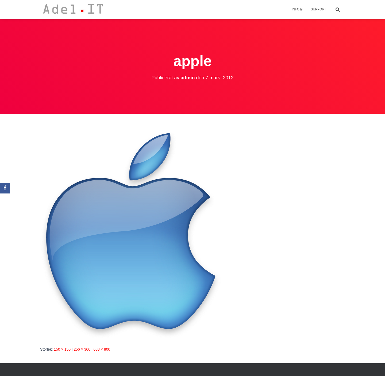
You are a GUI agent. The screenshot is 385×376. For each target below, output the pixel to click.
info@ (297, 9)
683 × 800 (102, 349)
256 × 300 (82, 349)
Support (318, 9)
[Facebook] (5, 188)
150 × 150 (62, 349)
